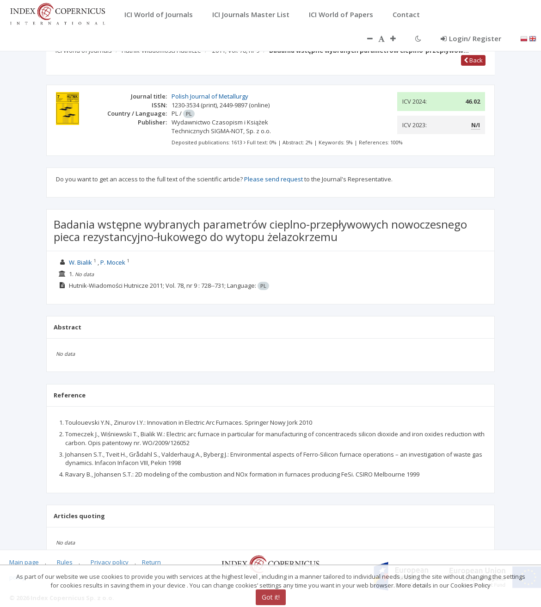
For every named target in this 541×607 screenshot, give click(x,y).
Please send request (273, 179)
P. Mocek (112, 262)
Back (473, 60)
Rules (65, 562)
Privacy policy (110, 562)
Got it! (271, 597)
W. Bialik (80, 262)
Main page (24, 562)
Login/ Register (471, 38)
